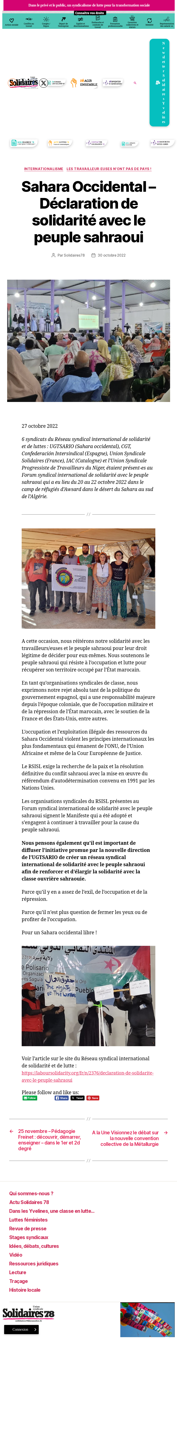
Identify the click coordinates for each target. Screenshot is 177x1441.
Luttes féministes (32, 1230)
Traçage (19, 1292)
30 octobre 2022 (112, 256)
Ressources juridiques (37, 1274)
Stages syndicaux (32, 1248)
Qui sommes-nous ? (34, 1204)
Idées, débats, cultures (38, 1257)
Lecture (19, 1283)
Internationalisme (43, 170)
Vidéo (16, 1265)
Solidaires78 (73, 256)
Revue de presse (31, 1239)
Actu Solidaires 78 (32, 1213)
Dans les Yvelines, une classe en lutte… (59, 1222)
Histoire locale (27, 1300)
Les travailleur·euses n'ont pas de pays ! (111, 170)
